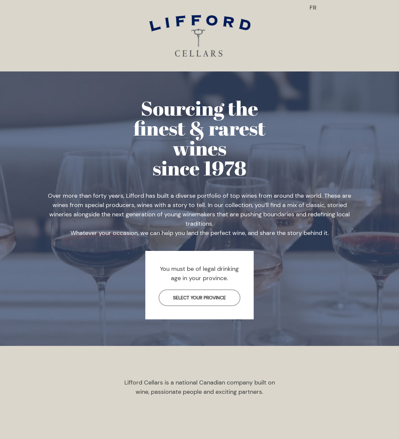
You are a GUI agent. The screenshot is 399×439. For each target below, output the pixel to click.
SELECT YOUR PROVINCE (199, 298)
